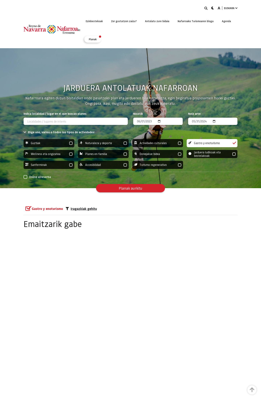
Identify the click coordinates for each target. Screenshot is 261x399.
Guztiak (49, 143)
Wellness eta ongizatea (49, 154)
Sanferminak (49, 165)
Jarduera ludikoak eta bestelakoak (212, 154)
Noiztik (138, 113)
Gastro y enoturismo (212, 143)
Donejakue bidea (157, 154)
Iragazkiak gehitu (81, 208)
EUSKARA (230, 8)
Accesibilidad (103, 165)
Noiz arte (194, 113)
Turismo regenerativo (157, 165)
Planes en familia (103, 154)
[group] (49, 143)
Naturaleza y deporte (103, 143)
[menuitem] (94, 21)
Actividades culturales (157, 143)
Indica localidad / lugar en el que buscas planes (55, 113)
